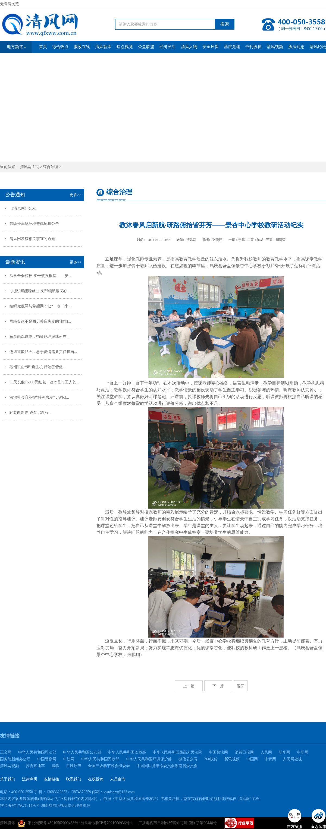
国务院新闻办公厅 (15, 759)
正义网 (5, 752)
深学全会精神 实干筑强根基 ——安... (40, 276)
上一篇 (189, 686)
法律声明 (29, 779)
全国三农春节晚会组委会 (109, 766)
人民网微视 (292, 759)
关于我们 (7, 779)
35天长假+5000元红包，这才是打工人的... (44, 382)
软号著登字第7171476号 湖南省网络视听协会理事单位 (45, 805)
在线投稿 (95, 779)
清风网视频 (9, 766)
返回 (240, 686)
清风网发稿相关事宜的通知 (32, 239)
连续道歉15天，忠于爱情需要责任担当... (43, 352)
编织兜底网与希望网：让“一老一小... (40, 306)
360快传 (211, 759)
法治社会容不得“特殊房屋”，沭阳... (39, 397)
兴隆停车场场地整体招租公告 (34, 224)
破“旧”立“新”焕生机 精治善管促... (38, 367)
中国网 (252, 759)
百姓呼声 (73, 766)
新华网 (284, 752)
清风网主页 (29, 167)
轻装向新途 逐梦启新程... (30, 413)
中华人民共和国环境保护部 (149, 759)
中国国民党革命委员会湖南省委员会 (167, 766)
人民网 (266, 752)
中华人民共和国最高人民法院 (177, 752)
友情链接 (51, 779)
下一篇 (218, 686)
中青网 (270, 759)
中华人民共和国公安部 (82, 752)
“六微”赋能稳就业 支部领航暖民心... (40, 291)
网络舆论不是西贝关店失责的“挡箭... (40, 321)
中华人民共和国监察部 (127, 752)
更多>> (76, 195)
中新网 (302, 752)
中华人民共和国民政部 (100, 759)
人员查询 (117, 779)
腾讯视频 (232, 759)
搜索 (224, 24)
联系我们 (73, 779)
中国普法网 (218, 752)
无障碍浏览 (9, 4)
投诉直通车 (35, 766)
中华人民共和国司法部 (37, 752)
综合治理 (50, 167)
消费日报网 (244, 752)
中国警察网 (46, 759)
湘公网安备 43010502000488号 (48, 823)
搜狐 (55, 766)
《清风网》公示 (23, 208)
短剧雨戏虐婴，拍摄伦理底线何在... (40, 337)
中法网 (68, 759)
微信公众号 (188, 759)
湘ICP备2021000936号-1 (113, 823)
